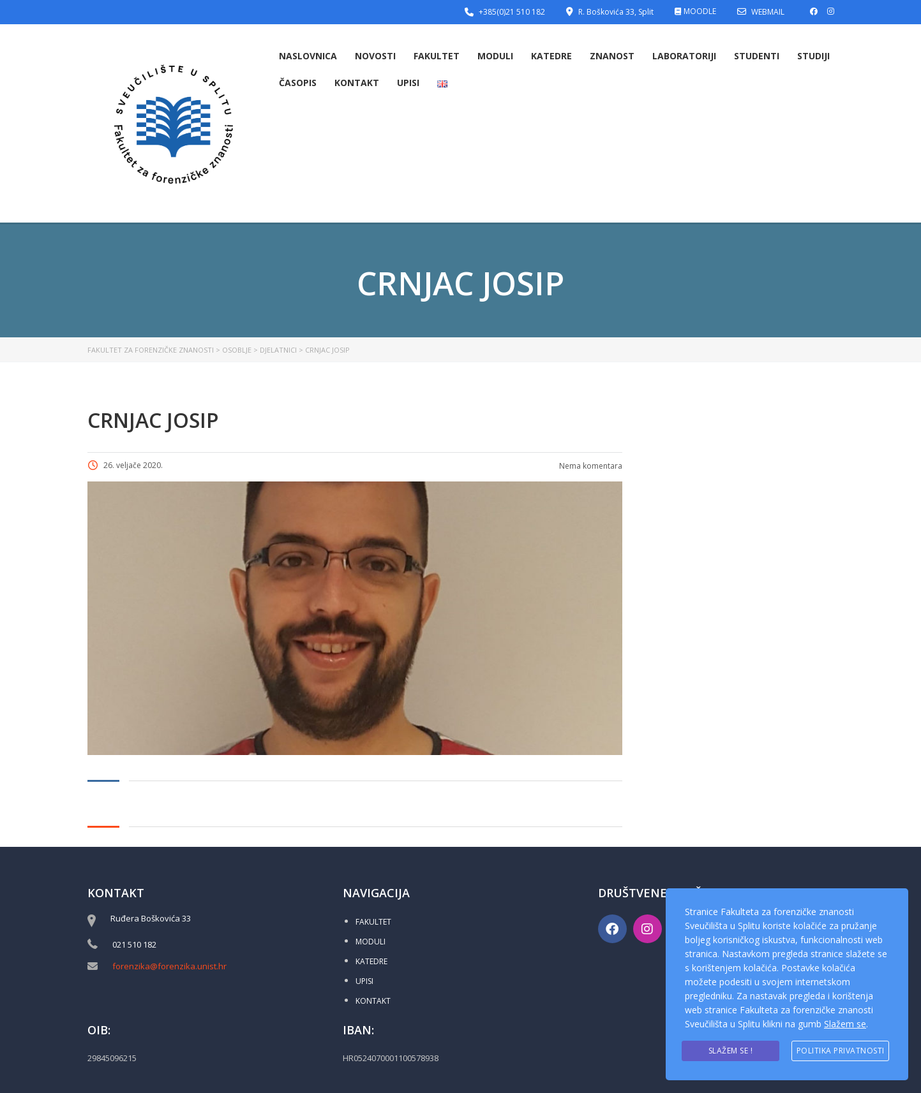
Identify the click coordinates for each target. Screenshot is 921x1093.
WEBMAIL (767, 11)
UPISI (364, 981)
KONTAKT (373, 1000)
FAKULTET (373, 921)
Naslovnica (308, 56)
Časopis (298, 83)
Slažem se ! (730, 1050)
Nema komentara (589, 465)
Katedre (551, 56)
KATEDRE (371, 961)
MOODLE (700, 11)
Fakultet (437, 56)
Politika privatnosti (841, 1050)
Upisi (408, 83)
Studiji (813, 56)
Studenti (756, 56)
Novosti (375, 56)
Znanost (612, 56)
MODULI (371, 941)
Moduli (495, 56)
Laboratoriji (684, 56)
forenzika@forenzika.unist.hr (169, 966)
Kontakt (356, 83)
